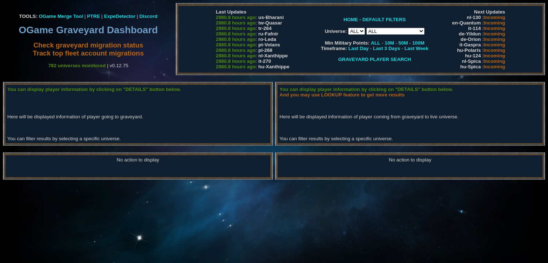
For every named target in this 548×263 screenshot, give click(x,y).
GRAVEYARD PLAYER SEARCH (374, 59)
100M (418, 43)
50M (403, 43)
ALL (375, 43)
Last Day (359, 48)
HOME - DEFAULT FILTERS (374, 19)
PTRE (93, 16)
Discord (148, 16)
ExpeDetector (120, 16)
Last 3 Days (386, 48)
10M (389, 43)
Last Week (416, 48)
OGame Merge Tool (61, 16)
